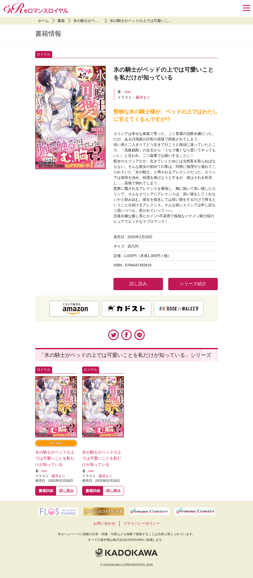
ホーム (43, 21)
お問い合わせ (104, 523)
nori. (128, 92)
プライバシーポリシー (141, 523)
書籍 (61, 21)
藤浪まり (143, 97)
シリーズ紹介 (193, 283)
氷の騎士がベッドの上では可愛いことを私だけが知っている (159, 21)
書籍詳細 (46, 491)
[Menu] (246, 8)
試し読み (138, 283)
